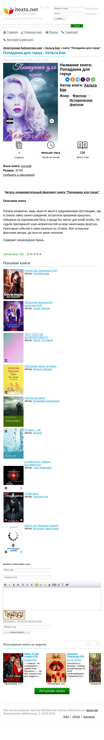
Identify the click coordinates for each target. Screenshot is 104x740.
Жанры (53, 32)
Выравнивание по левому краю (23, 584)
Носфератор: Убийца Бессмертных (37, 463)
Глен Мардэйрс (42, 467)
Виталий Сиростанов (46, 528)
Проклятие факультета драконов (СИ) (38, 304)
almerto (37, 432)
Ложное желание (34, 398)
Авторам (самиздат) (20, 39)
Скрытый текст (54, 584)
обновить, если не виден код (22, 621)
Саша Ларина (41, 308)
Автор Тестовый (43, 340)
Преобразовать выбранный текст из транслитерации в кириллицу (63, 584)
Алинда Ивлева (42, 369)
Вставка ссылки (41, 584)
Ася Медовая (41, 273)
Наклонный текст (9, 584)
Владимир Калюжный (46, 400)
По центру (27, 584)
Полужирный (5, 584)
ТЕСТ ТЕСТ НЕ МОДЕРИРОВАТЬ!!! (36, 336)
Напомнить (90, 13)
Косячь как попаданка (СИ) (40, 270)
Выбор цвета (49, 584)
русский (26, 166)
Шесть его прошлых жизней (41, 525)
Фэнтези (79, 96)
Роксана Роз (40, 496)
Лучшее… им (32, 429)
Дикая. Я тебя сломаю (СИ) (31, 655)
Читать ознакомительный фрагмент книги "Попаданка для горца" (52, 192)
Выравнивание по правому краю (31, 584)
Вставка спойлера (67, 584)
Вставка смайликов (37, 584)
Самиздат (71, 32)
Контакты (89, 716)
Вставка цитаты (58, 584)
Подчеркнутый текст (14, 584)
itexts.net (92, 710)
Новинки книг (33, 32)
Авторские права (52, 691)
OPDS (76, 716)
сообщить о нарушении (19, 174)
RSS (66, 716)
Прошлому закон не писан (40, 366)
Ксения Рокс (30, 660)
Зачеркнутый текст (18, 584)
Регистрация (91, 8)
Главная (12, 32)
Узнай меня (31, 493)
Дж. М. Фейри (74, 660)
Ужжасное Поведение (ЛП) (75, 655)
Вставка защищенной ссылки (45, 584)
